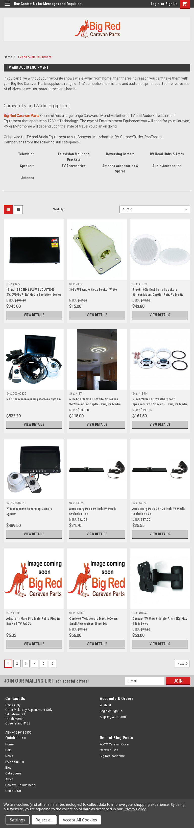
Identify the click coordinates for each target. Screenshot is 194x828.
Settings (17, 820)
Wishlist (105, 705)
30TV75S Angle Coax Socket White (93, 289)
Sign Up (171, 4)
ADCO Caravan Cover (114, 744)
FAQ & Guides (14, 762)
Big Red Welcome (112, 756)
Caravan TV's (109, 750)
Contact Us (13, 791)
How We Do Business (20, 785)
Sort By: (58, 209)
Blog (8, 767)
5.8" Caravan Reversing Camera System (33, 399)
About (9, 779)
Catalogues (13, 773)
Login (155, 4)
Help (8, 750)
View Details (34, 315)
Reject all (44, 820)
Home (8, 57)
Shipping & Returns (113, 717)
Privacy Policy (135, 809)
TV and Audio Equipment (34, 57)
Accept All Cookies (80, 820)
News (9, 756)
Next (183, 663)
